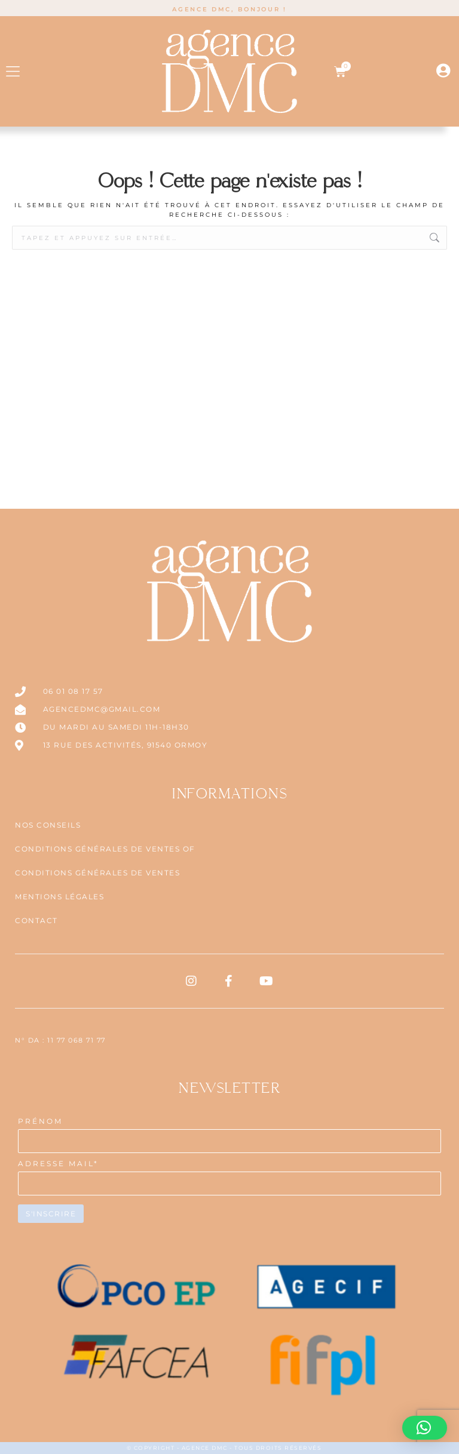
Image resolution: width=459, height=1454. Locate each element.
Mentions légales (59, 896)
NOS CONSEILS (48, 824)
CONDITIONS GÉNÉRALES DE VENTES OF (105, 848)
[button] (13, 71)
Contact (36, 920)
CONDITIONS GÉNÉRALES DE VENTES (97, 872)
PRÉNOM (40, 1121)
